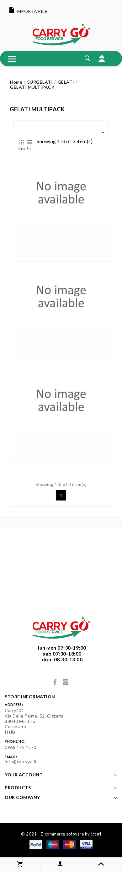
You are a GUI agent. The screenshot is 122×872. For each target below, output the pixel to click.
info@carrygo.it (21, 761)
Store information (30, 696)
